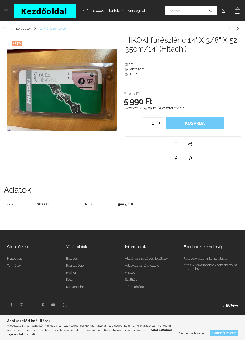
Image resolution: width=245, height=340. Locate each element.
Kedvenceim (75, 286)
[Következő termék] (237, 28)
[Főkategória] (6, 28)
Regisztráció (75, 265)
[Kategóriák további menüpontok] (6, 10)
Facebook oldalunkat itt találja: (205, 258)
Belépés (72, 258)
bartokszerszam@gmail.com (131, 11)
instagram (22, 305)
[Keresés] (191, 10)
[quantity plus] (159, 123)
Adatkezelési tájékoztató (142, 265)
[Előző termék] (229, 28)
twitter (32, 305)
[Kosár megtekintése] (234, 10)
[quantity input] (153, 123)
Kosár (70, 279)
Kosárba (195, 123)
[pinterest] (190, 158)
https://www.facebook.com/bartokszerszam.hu (210, 267)
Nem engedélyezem (192, 333)
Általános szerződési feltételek (146, 258)
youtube (53, 305)
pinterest (43, 305)
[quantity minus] (146, 123)
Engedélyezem (224, 333)
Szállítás (131, 279)
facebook (11, 305)
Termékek (14, 265)
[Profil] (223, 10)
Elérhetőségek (135, 286)
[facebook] (176, 158)
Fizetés (130, 272)
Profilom (72, 272)
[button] (176, 143)
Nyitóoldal (14, 258)
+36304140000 (94, 11)
